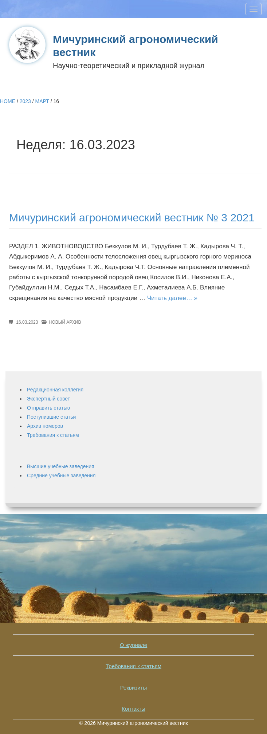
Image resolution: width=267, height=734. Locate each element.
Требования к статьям (53, 435)
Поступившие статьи (51, 417)
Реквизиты (133, 687)
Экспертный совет (48, 399)
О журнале (133, 645)
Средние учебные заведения (61, 475)
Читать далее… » (172, 298)
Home (7, 101)
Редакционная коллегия (55, 389)
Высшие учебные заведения (60, 466)
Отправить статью (48, 408)
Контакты (133, 709)
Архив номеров (45, 426)
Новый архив (65, 322)
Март (42, 101)
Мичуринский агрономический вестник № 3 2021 (132, 218)
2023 (25, 101)
